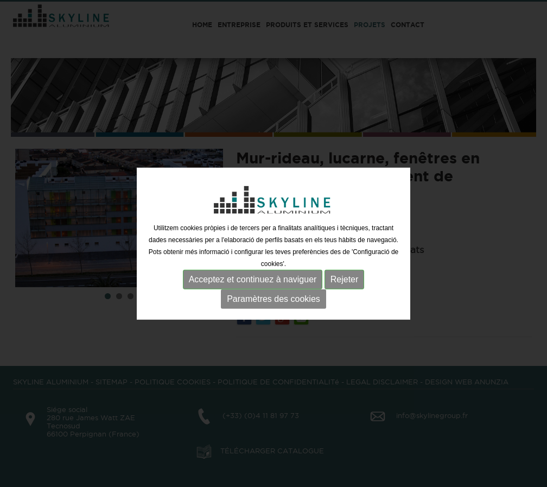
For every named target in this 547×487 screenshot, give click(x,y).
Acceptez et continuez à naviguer (253, 279)
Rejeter (344, 279)
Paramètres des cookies (273, 298)
